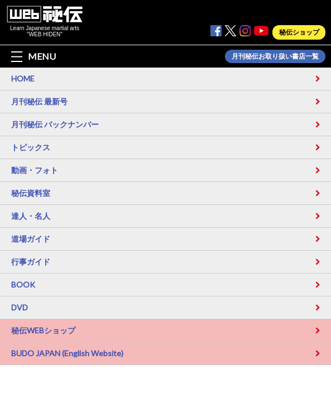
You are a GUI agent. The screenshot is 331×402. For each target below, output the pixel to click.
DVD (19, 307)
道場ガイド (30, 238)
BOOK (23, 284)
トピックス (30, 147)
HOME (23, 78)
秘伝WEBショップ (43, 330)
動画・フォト (34, 170)
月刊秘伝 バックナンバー (55, 124)
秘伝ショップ (299, 32)
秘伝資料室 (30, 193)
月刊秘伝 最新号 (39, 101)
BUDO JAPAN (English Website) (67, 353)
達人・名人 (30, 216)
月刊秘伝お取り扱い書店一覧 (275, 56)
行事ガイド (30, 261)
